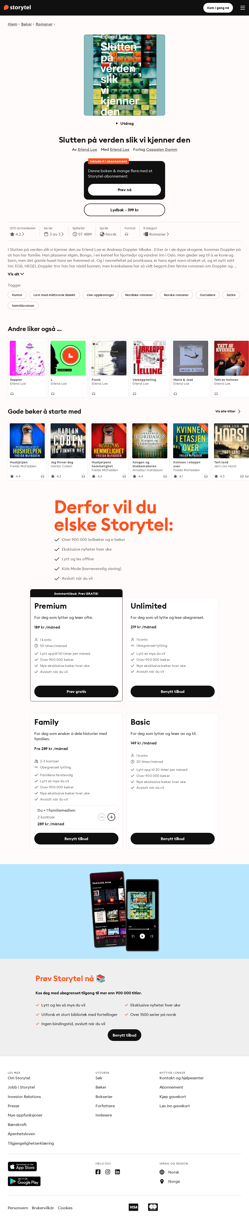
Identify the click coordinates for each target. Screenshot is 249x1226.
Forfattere (105, 1105)
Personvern (18, 1207)
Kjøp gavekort (173, 1096)
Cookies (65, 1207)
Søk (99, 1077)
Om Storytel (19, 1077)
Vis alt (16, 274)
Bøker (26, 24)
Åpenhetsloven (21, 1133)
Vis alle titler (228, 411)
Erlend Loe (87, 149)
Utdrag (124, 123)
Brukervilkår (43, 1207)
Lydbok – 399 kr (124, 209)
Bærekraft (17, 1124)
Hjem (12, 24)
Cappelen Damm (161, 149)
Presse (13, 1105)
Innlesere (104, 1115)
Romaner (44, 24)
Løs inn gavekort (175, 1105)
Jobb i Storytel (21, 1087)
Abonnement (171, 1087)
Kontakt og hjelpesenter (182, 1077)
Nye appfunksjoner (25, 1115)
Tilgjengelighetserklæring (31, 1143)
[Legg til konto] (111, 817)
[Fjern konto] (102, 817)
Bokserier (104, 1096)
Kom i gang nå (218, 8)
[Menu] (242, 8)
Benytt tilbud (173, 691)
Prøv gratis (76, 691)
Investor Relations (24, 1096)
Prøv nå (125, 189)
